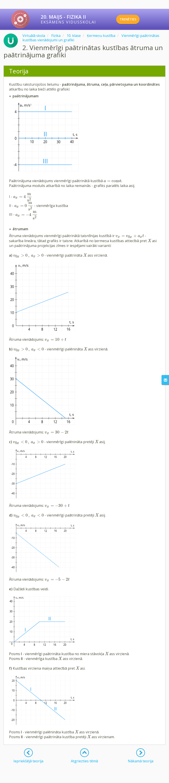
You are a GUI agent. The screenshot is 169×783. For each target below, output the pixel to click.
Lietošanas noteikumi (87, 778)
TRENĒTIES (134, 19)
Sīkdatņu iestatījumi (142, 778)
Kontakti (66, 778)
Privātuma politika (115, 778)
